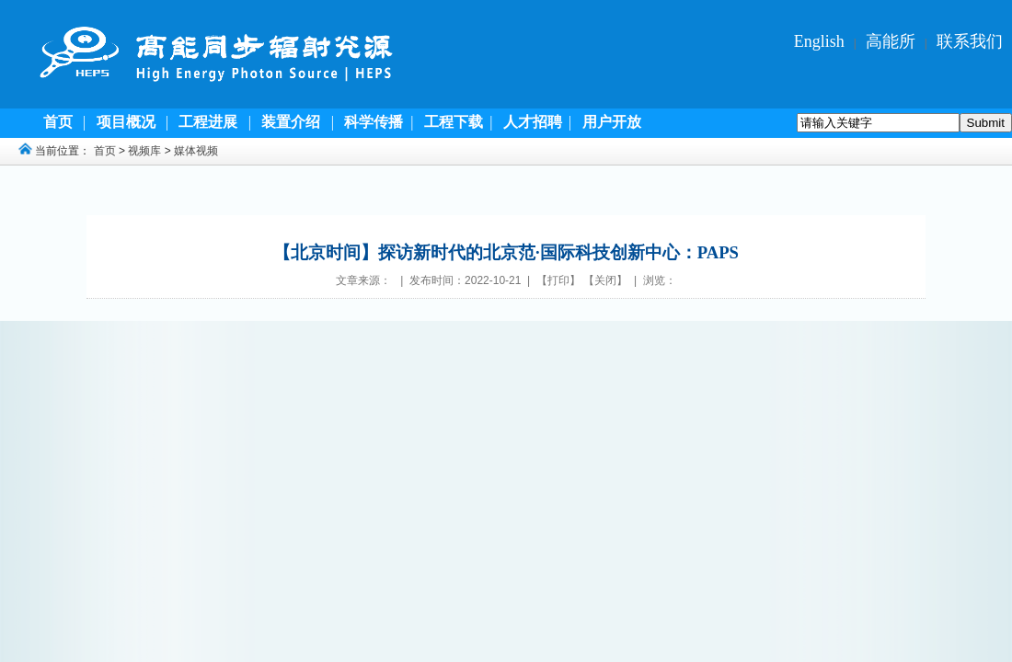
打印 (558, 280)
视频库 (144, 150)
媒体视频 (196, 150)
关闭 (605, 280)
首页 (105, 150)
